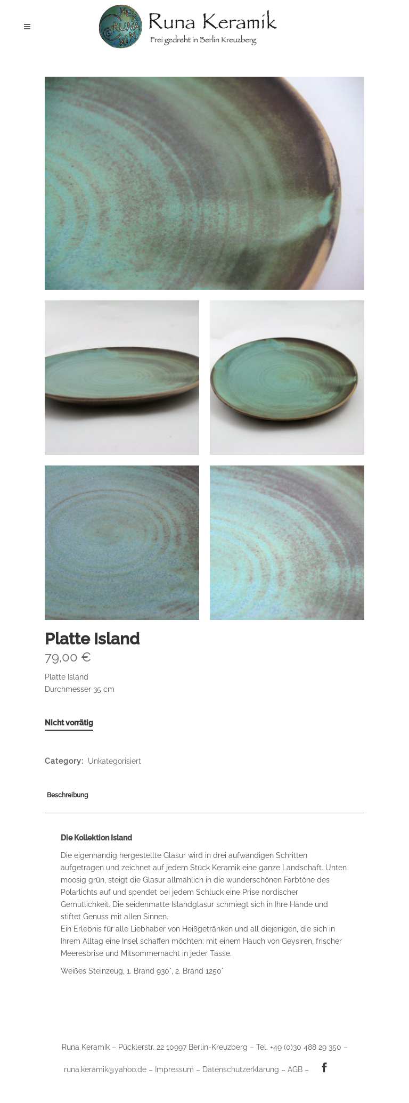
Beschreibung (67, 795)
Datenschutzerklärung (240, 1069)
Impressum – (178, 1069)
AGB (295, 1069)
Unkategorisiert (114, 761)
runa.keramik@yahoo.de (105, 1069)
